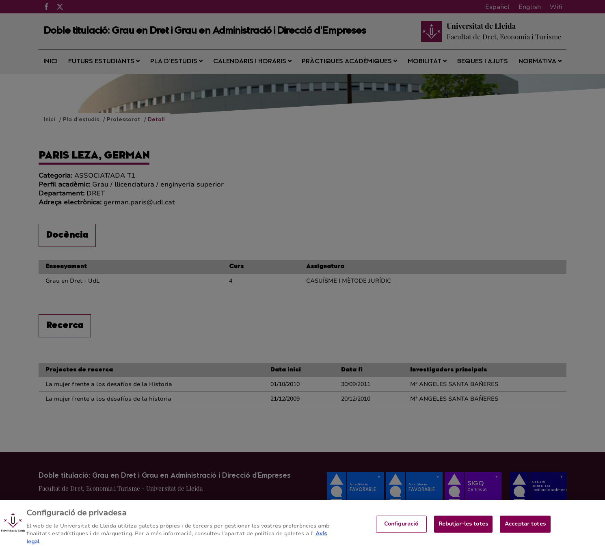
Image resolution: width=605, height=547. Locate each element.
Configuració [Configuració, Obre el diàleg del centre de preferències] (401, 527)
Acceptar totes (525, 527)
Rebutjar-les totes (463, 527)
